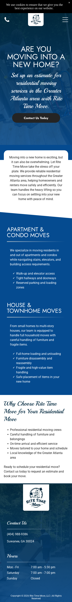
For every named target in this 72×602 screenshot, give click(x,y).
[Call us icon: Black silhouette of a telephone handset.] (7, 16)
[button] (65, 14)
